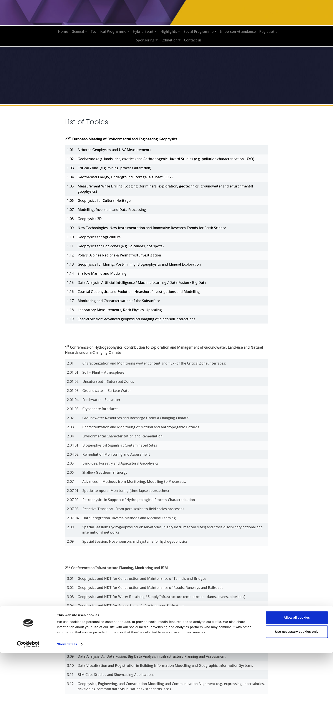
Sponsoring (145, 37)
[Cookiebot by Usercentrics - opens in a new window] (28, 699)
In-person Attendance (238, 28)
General (77, 28)
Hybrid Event (143, 28)
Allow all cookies (297, 673)
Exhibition (169, 37)
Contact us (193, 37)
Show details (67, 699)
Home (63, 28)
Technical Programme (108, 28)
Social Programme (199, 28)
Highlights (168, 28)
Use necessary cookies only (296, 687)
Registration (269, 28)
